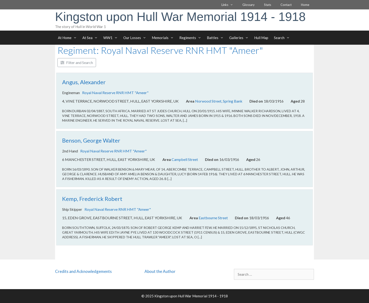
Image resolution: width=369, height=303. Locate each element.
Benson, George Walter (91, 140)
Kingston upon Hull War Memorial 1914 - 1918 (180, 17)
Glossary (248, 5)
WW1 (111, 38)
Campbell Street (185, 159)
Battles (216, 38)
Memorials (164, 38)
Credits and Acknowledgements (83, 271)
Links (229, 4)
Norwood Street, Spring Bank (218, 101)
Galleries (240, 38)
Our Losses (136, 38)
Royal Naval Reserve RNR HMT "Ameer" (115, 92)
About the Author (160, 271)
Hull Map (261, 38)
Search (283, 38)
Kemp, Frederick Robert (92, 198)
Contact (286, 5)
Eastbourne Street (213, 217)
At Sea (91, 38)
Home (305, 5)
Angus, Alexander (84, 82)
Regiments (191, 38)
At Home (69, 38)
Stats (267, 5)
